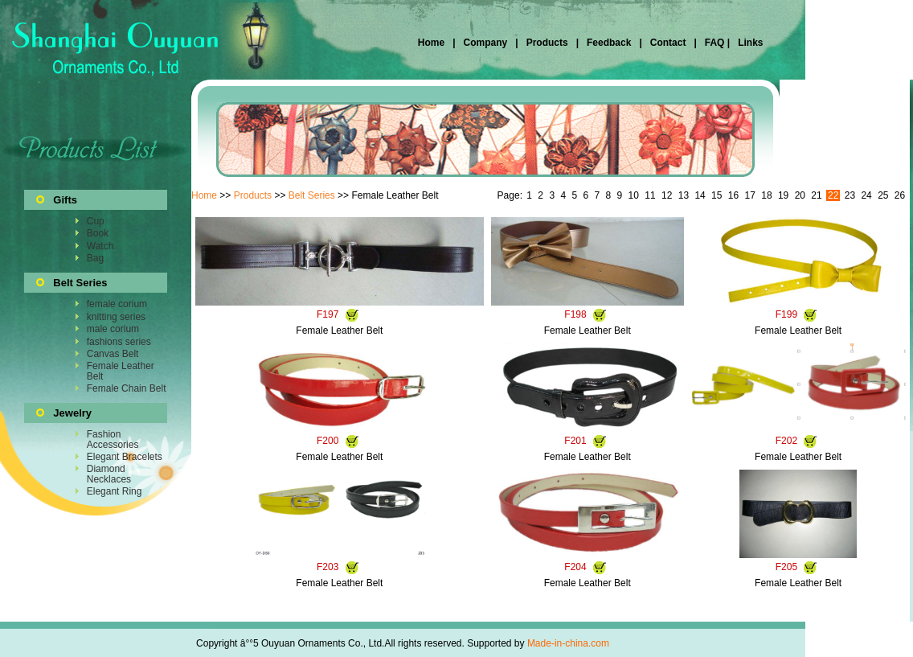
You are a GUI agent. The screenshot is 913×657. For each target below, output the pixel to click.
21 (816, 195)
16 (733, 195)
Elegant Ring (114, 491)
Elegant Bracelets (124, 456)
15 (716, 195)
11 (650, 195)
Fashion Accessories (113, 439)
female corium (117, 304)
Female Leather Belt (120, 370)
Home (433, 42)
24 (866, 195)
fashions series (119, 341)
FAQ (714, 42)
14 (699, 195)
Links (749, 42)
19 (783, 195)
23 (850, 195)
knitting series (116, 316)
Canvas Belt (113, 353)
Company (484, 42)
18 (766, 195)
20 (800, 195)
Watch (100, 246)
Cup (95, 221)
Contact (668, 42)
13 (683, 195)
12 (666, 195)
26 (900, 195)
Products (547, 42)
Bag (95, 258)
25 (883, 195)
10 (633, 195)
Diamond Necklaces (109, 473)
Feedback (608, 42)
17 (750, 195)
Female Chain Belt (126, 388)
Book (97, 233)
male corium (113, 329)
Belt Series (312, 195)
